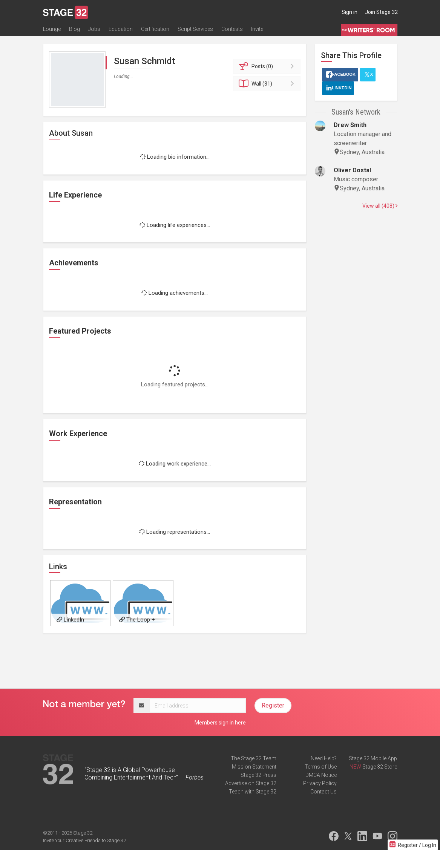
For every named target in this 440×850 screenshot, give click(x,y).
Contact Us (323, 792)
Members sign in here (220, 723)
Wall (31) (268, 83)
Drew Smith (350, 125)
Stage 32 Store (379, 767)
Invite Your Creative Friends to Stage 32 (84, 840)
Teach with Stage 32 (252, 792)
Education (121, 29)
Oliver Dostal (352, 170)
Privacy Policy (320, 783)
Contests (232, 29)
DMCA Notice (321, 775)
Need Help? (324, 758)
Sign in (349, 12)
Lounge (52, 29)
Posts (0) (268, 66)
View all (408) (379, 206)
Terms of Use (321, 767)
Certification (155, 29)
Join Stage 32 (381, 12)
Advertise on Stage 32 (250, 783)
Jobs (94, 29)
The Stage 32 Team (253, 758)
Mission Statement (254, 767)
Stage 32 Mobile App (373, 758)
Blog (74, 29)
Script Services (195, 29)
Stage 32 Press (258, 775)
